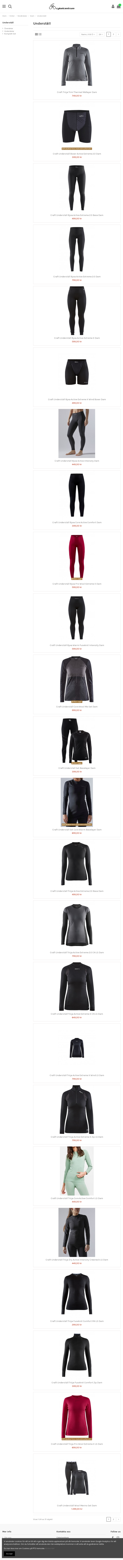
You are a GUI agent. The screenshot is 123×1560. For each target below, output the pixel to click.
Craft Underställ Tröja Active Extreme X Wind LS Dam (77, 1075)
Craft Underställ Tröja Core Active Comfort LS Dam (77, 1198)
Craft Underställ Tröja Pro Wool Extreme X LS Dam (77, 1444)
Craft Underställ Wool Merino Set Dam (77, 1505)
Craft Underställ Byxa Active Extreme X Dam (77, 338)
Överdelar (8, 28)
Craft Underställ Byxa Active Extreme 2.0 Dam (77, 276)
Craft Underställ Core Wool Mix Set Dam (77, 706)
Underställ (8, 22)
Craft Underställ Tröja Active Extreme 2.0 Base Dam (76, 891)
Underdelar (9, 31)
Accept (9, 1554)
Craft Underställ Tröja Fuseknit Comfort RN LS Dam (77, 1321)
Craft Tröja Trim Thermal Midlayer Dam (77, 92)
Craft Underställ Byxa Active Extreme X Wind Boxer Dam (77, 399)
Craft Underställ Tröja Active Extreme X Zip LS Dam (77, 1137)
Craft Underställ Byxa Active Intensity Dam (77, 460)
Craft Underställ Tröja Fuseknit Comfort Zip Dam (77, 1382)
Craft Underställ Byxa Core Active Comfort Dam (77, 522)
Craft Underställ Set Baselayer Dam (76, 768)
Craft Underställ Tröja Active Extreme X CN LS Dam (77, 1014)
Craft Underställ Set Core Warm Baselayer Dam (77, 829)
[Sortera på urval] (88, 34)
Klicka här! (49, 1548)
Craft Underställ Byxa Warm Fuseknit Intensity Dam (77, 645)
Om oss (7, 1537)
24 (101, 34)
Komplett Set (10, 34)
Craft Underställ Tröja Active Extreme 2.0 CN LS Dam (77, 952)
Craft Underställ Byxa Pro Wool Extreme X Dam (77, 583)
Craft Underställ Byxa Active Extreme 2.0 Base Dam (76, 215)
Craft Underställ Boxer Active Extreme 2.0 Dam (77, 153)
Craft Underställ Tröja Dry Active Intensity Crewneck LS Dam (77, 1259)
